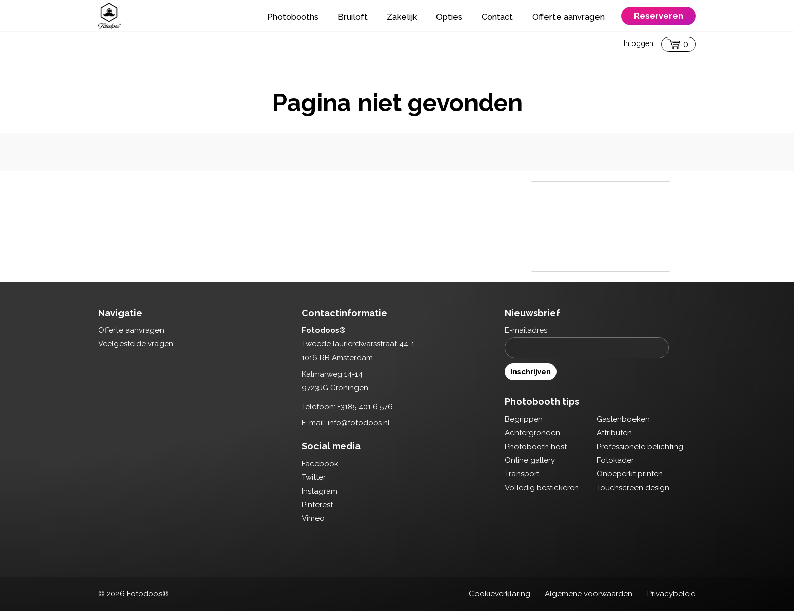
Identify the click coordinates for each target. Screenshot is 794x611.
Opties (449, 17)
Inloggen (638, 43)
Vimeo (313, 518)
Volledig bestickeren (542, 487)
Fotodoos (109, 16)
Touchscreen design (633, 487)
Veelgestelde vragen (135, 343)
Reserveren (658, 16)
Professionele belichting (640, 446)
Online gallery (530, 460)
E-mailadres (526, 330)
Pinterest (317, 504)
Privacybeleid (671, 593)
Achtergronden (532, 433)
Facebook (320, 463)
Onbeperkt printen (630, 473)
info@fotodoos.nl (359, 422)
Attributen (614, 433)
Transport (522, 473)
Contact (497, 17)
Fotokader (615, 460)
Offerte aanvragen (568, 17)
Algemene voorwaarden (588, 593)
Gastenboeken (623, 419)
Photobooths (293, 17)
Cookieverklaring (499, 593)
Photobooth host (536, 446)
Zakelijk (402, 17)
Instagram (319, 491)
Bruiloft (353, 17)
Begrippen (524, 419)
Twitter (314, 477)
